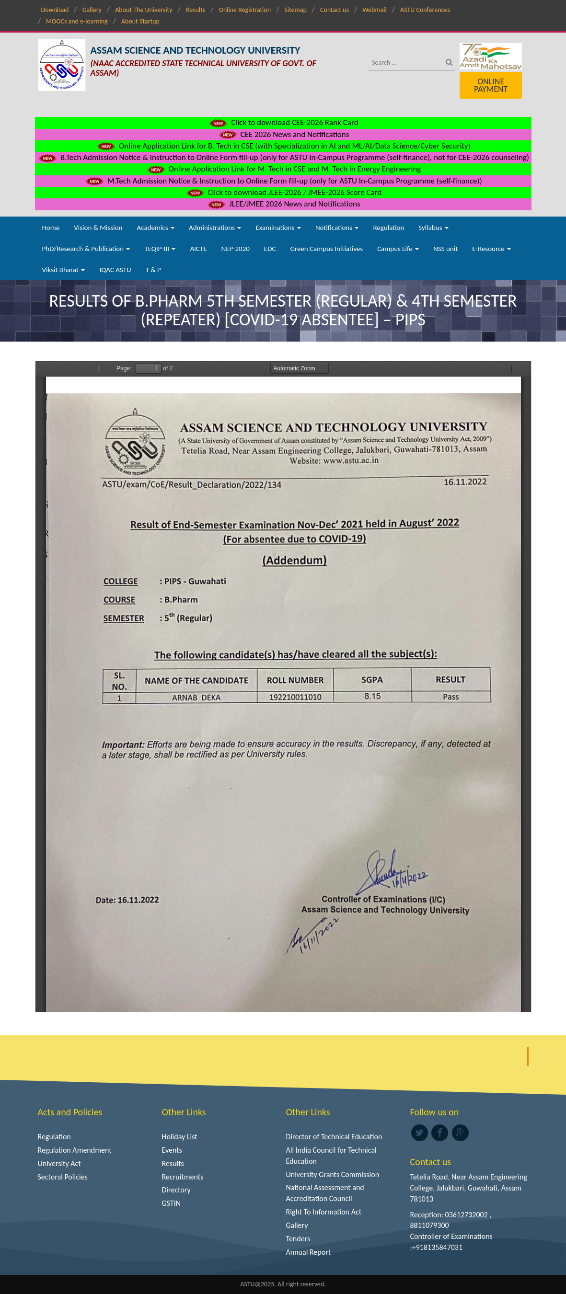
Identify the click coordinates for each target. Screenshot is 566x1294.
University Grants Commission (333, 1174)
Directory (176, 1189)
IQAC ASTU (115, 269)
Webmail (374, 10)
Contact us (334, 10)
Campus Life (398, 248)
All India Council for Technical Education (331, 1155)
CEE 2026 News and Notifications (283, 134)
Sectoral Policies (63, 1176)
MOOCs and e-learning (77, 21)
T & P (153, 269)
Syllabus (433, 227)
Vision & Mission (98, 227)
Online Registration (245, 10)
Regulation (388, 227)
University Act (59, 1163)
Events (172, 1150)
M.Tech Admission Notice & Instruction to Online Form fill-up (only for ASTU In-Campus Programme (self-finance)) (283, 181)
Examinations (278, 227)
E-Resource (491, 248)
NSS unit (445, 248)
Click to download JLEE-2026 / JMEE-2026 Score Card (283, 192)
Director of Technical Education (334, 1136)
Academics (155, 227)
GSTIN (171, 1203)
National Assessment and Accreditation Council (325, 1193)
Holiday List (179, 1136)
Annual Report (308, 1252)
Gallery (92, 10)
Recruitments (183, 1176)
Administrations (215, 227)
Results (196, 10)
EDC (270, 248)
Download (55, 10)
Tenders (298, 1238)
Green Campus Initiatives (326, 248)
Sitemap (295, 10)
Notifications (337, 227)
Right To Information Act (324, 1211)
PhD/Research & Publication (86, 248)
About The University (143, 10)
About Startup (140, 21)
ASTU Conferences (425, 10)
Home (51, 227)
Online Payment (491, 85)
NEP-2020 (235, 248)
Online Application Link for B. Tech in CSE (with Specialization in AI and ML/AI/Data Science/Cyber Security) (283, 146)
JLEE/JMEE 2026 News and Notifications (283, 204)
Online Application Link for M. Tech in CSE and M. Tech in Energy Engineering (283, 169)
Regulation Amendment (75, 1150)
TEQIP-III (159, 248)
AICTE (198, 248)
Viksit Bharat (63, 269)
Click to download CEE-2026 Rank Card (283, 122)
